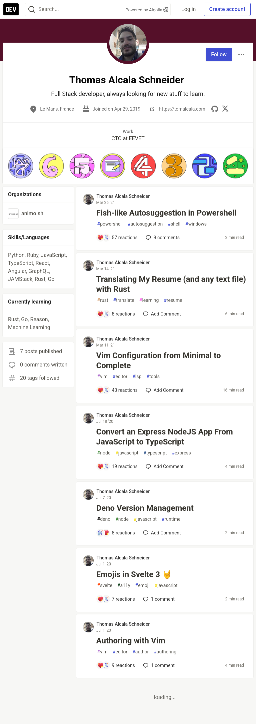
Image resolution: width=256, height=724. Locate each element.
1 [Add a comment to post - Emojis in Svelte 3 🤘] (158, 599)
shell (174, 224)
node (104, 452)
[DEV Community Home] (11, 9)
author (140, 651)
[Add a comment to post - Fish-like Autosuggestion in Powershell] (117, 238)
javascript (126, 452)
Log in (188, 9)
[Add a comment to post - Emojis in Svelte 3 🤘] (116, 599)
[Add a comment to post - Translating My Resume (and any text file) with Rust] (116, 314)
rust (102, 300)
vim (102, 376)
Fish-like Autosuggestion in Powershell (166, 213)
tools (153, 376)
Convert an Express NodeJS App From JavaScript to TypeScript (164, 436)
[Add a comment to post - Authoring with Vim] (116, 665)
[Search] (31, 9)
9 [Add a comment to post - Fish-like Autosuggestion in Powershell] (162, 238)
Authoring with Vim (130, 640)
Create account (227, 9)
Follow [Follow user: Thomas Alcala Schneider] (219, 54)
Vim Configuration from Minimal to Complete (158, 360)
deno (104, 519)
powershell (110, 224)
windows (196, 224)
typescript (155, 452)
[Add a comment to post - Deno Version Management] (116, 533)
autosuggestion (145, 224)
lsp (136, 376)
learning (149, 300)
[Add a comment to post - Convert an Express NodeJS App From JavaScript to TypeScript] (117, 466)
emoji (142, 585)
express (181, 452)
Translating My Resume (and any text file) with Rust (171, 284)
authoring (165, 651)
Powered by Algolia (147, 9)
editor (120, 376)
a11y (123, 585)
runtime (171, 519)
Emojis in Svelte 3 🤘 (134, 574)
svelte (104, 585)
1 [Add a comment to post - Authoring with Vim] (158, 665)
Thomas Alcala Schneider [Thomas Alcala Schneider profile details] (123, 196)
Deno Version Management (145, 508)
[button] (20, 166)
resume (173, 300)
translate (123, 300)
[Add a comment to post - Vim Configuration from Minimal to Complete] (117, 390)
